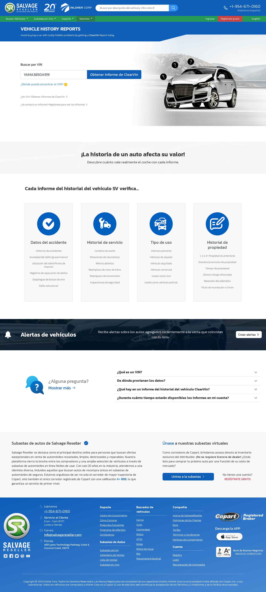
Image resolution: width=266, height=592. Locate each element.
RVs (138, 554)
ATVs (139, 539)
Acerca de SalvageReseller (187, 515)
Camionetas (143, 530)
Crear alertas (247, 334)
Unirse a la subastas (187, 476)
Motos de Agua (145, 549)
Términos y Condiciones (186, 535)
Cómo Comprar (108, 520)
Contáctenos (107, 535)
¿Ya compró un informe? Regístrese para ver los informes (54, 105)
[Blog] (22, 556)
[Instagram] (17, 556)
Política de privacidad (225, 584)
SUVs (139, 525)
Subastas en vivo (109, 565)
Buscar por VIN (31, 64)
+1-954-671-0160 (245, 6)
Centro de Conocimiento (113, 515)
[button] (17, 19)
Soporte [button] (66, 19)
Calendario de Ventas (112, 555)
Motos (139, 534)
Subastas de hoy (109, 550)
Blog (175, 525)
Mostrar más (62, 388)
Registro (177, 555)
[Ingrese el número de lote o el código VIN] (54, 74)
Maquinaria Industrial (148, 559)
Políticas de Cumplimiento (188, 540)
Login (176, 560)
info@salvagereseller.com (62, 534)
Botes (139, 544)
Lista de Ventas (108, 560)
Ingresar (210, 19)
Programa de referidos (112, 530)
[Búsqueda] (173, 8)
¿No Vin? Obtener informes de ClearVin (44, 97)
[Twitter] (5, 556)
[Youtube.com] (28, 556)
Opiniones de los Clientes (187, 520)
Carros (140, 520)
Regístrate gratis (237, 479)
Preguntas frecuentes (112, 525)
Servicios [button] (84, 19)
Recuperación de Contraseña (189, 565)
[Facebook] (11, 556)
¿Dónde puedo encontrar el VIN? (44, 84)
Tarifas (176, 530)
